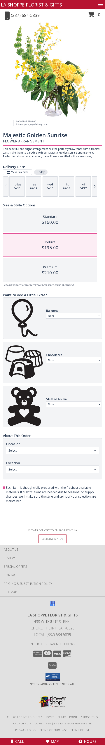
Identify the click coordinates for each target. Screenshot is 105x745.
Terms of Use (80, 730)
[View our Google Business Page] (52, 605)
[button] (94, 16)
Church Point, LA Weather (32, 723)
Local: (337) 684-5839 (52, 634)
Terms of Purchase (53, 730)
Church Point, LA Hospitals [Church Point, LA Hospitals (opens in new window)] (78, 717)
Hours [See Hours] (87, 741)
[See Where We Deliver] (52, 538)
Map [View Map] (52, 741)
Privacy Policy (25, 730)
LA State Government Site (73, 723)
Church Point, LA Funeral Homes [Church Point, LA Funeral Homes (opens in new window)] (31, 717)
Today (41, 172)
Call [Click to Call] (17, 741)
